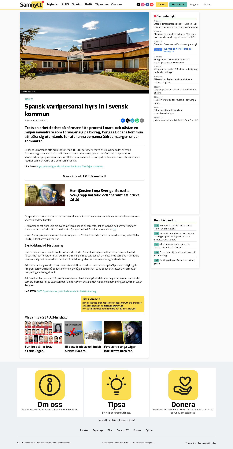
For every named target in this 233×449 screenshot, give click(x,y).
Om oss (116, 4)
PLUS (65, 4)
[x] (138, 4)
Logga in (194, 4)
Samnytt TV (123, 430)
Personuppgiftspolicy (207, 443)
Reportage (98, 430)
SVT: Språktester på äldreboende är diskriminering (66, 291)
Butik (88, 4)
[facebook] (147, 4)
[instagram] (143, 4)
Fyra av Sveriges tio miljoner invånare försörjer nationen (70, 166)
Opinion (77, 4)
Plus (110, 430)
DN (114, 229)
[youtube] (152, 4)
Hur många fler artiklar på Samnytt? (177, 50)
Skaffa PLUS (178, 4)
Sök (207, 4)
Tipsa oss (102, 4)
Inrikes (29, 99)
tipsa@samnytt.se (113, 305)
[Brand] (32, 4)
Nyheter (53, 4)
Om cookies (191, 443)
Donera (162, 4)
